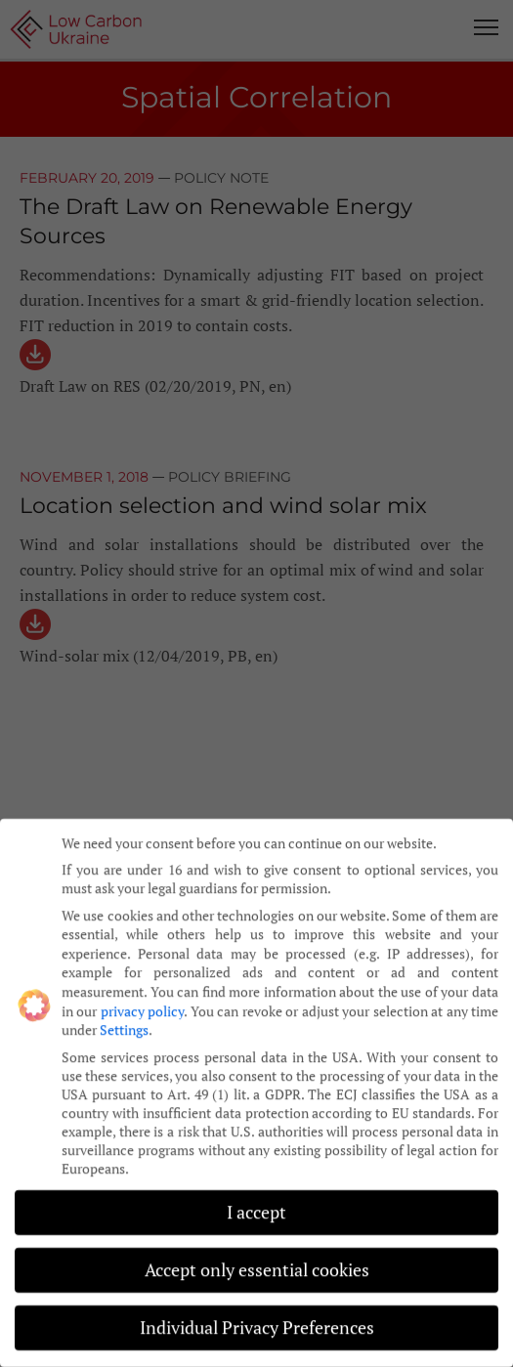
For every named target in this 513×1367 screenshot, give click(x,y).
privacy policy (142, 999)
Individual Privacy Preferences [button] (257, 1316)
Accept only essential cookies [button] (257, 1259)
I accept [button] (256, 1201)
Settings (124, 1018)
